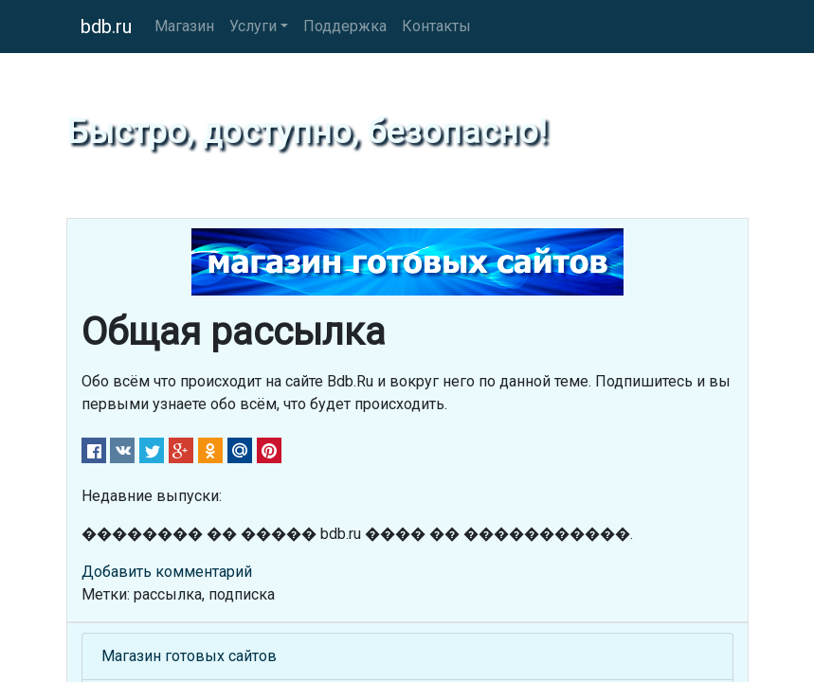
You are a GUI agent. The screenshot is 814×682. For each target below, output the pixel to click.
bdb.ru (106, 26)
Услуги (253, 26)
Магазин (184, 26)
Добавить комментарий (166, 572)
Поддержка (345, 26)
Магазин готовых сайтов (189, 656)
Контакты (436, 26)
